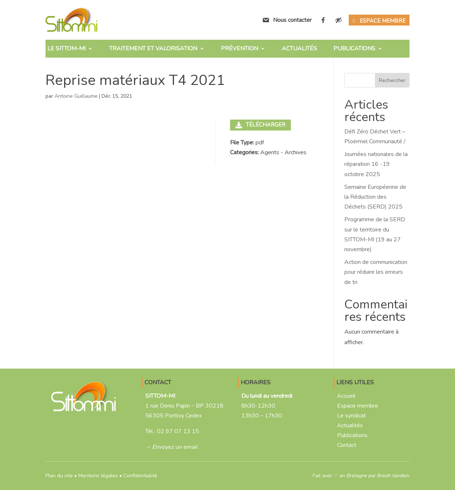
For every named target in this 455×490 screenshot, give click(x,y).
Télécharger (260, 124)
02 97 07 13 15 (178, 431)
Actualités (299, 48)
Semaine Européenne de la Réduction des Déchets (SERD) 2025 (375, 197)
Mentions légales (98, 475)
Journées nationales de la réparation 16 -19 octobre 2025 (376, 164)
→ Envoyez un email (171, 447)
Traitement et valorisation (153, 48)
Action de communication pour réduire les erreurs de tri (375, 272)
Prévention (239, 48)
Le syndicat (351, 416)
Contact (346, 445)
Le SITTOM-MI (66, 48)
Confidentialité (140, 475)
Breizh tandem (393, 475)
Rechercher (392, 80)
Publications (354, 48)
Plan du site (59, 475)
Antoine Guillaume (76, 96)
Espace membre (382, 20)
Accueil (346, 396)
